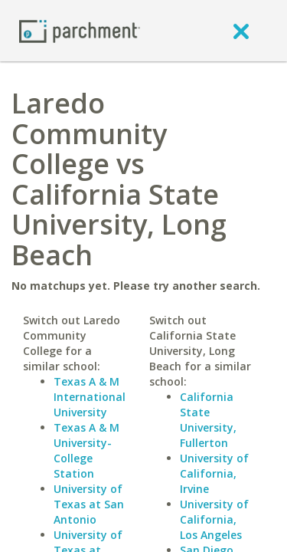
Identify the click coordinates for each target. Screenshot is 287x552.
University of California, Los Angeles (214, 519)
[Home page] (79, 30)
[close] (241, 30)
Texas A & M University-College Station (86, 450)
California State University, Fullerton (208, 419)
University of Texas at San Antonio (89, 504)
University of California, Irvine (214, 473)
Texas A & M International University (90, 396)
